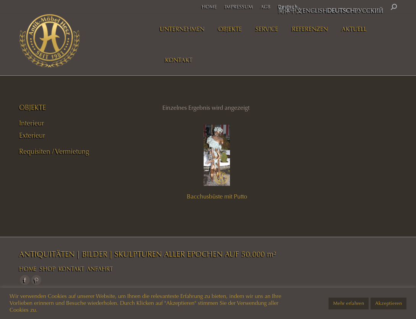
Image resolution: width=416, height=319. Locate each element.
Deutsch (287, 7)
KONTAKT (71, 268)
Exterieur (32, 135)
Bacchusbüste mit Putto (217, 196)
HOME (28, 268)
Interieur (31, 123)
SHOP (47, 268)
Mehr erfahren (348, 303)
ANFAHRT (100, 268)
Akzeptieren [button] (388, 303)
